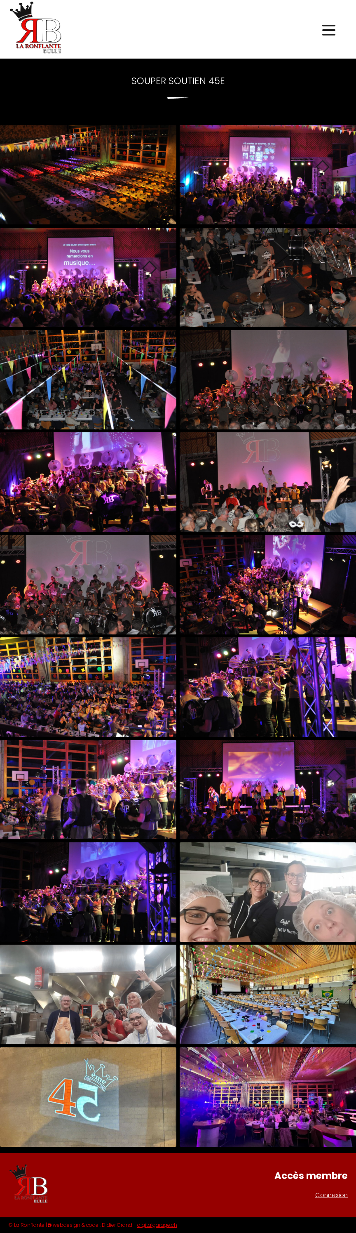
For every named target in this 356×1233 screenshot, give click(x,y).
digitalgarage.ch (157, 1224)
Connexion (331, 1195)
